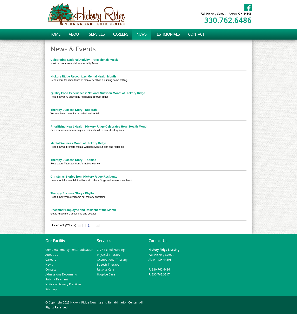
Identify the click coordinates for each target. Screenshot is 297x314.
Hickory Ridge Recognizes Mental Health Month (83, 76)
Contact (50, 269)
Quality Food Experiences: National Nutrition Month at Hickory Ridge (98, 93)
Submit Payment (56, 279)
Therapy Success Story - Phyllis (72, 193)
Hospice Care (106, 274)
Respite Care (105, 269)
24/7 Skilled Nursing (111, 250)
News (49, 264)
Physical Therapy (108, 255)
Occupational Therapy (112, 259)
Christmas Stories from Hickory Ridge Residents (84, 176)
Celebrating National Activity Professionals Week (84, 59)
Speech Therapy (108, 264)
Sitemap (51, 289)
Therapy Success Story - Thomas (73, 160)
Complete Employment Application (69, 250)
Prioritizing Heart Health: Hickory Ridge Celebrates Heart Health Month (99, 126)
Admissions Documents (61, 274)
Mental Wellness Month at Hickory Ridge (78, 143)
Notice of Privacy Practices (63, 284)
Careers (50, 259)
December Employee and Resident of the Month (83, 210)
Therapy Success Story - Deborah (74, 109)
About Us (51, 255)
